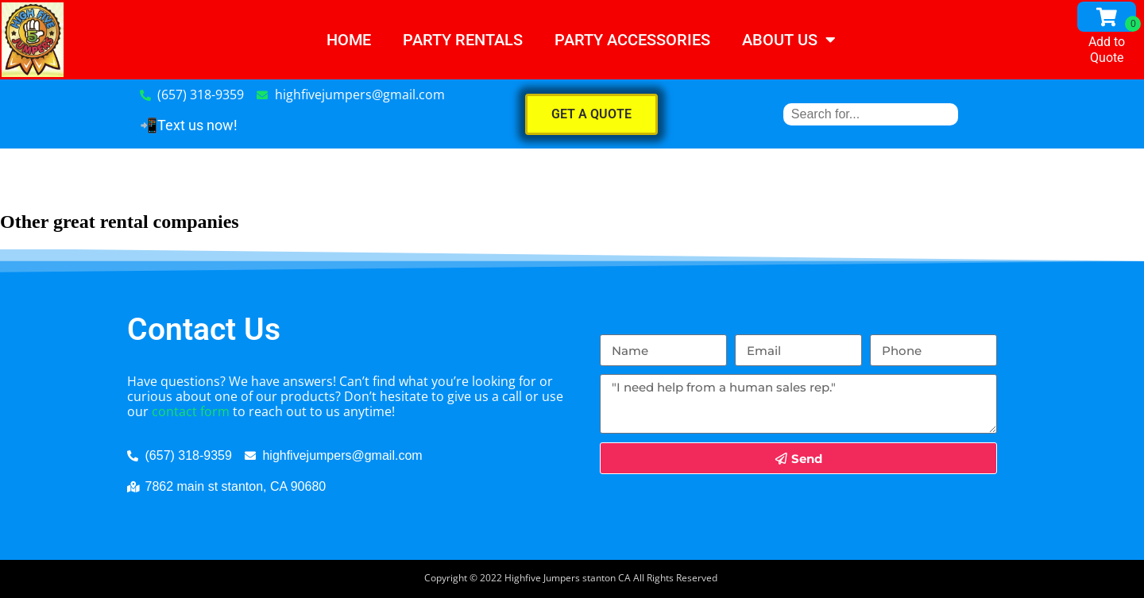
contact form (191, 411)
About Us (789, 40)
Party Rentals (463, 39)
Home (349, 39)
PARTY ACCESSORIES (632, 39)
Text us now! (197, 125)
